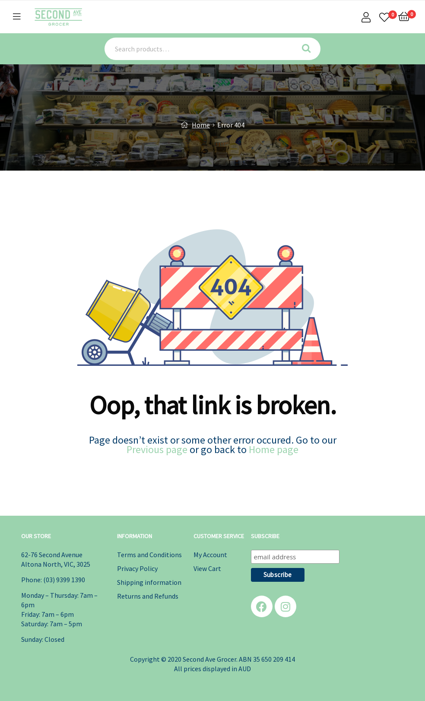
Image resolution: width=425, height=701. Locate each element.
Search (309, 48)
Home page (273, 449)
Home (201, 125)
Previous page (157, 449)
